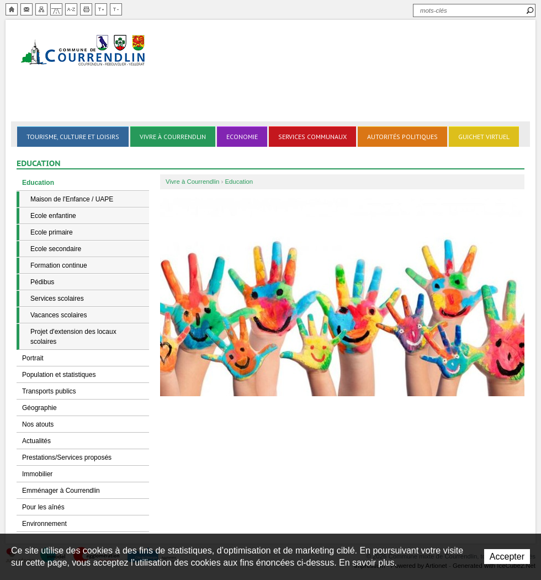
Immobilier (37, 474)
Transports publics (49, 391)
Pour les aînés (43, 507)
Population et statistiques (59, 375)
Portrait (33, 358)
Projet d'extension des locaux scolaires (73, 336)
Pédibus (42, 282)
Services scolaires (57, 298)
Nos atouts (38, 424)
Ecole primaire (51, 232)
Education (38, 183)
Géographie (39, 408)
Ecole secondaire (55, 249)
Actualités (36, 441)
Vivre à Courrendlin (173, 136)
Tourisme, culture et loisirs (72, 136)
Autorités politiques (402, 136)
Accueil (12, 9)
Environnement (44, 524)
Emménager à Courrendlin (61, 490)
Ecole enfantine (53, 216)
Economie (242, 136)
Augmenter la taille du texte (101, 9)
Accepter (507, 556)
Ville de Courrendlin (84, 51)
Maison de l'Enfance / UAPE (71, 199)
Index (71, 9)
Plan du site (41, 9)
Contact (26, 9)
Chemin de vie (56, 9)
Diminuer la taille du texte (116, 9)
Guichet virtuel (484, 136)
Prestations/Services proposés (67, 457)
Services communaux (312, 136)
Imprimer (86, 9)
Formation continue (58, 265)
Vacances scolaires (58, 315)
